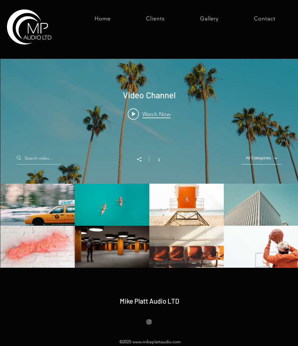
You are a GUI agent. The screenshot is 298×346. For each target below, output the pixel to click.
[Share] (142, 159)
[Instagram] (149, 322)
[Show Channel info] (156, 159)
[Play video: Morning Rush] (149, 114)
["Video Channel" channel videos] (149, 226)
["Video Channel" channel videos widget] (149, 163)
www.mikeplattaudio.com (157, 341)
